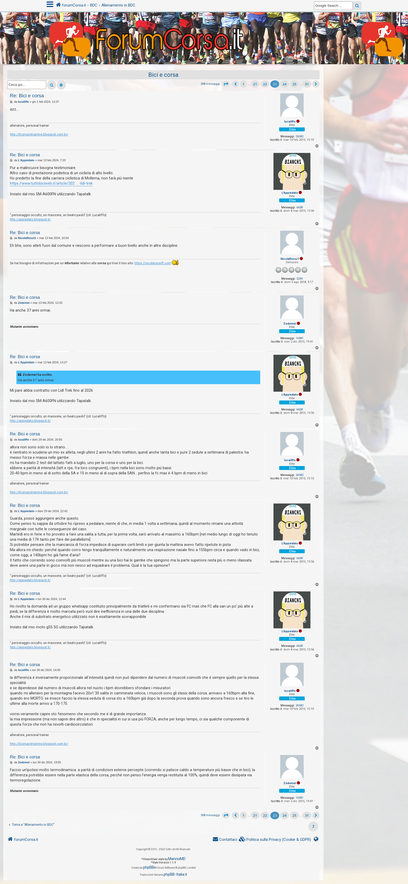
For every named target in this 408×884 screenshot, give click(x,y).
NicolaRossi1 (289, 259)
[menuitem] (275, 840)
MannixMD (177, 858)
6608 (299, 207)
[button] (226, 84)
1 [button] (243, 84)
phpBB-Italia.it (175, 874)
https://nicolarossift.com (153, 263)
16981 (299, 338)
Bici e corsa (163, 75)
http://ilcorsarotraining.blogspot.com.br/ (39, 134)
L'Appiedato (290, 193)
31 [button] (307, 84)
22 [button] (265, 84)
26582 (299, 136)
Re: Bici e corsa (27, 95)
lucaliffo (290, 121)
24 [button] (284, 84)
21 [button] (255, 84)
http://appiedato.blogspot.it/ (30, 219)
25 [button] (294, 84)
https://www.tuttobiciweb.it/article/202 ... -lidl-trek (51, 183)
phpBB (148, 867)
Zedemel (289, 323)
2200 (299, 278)
